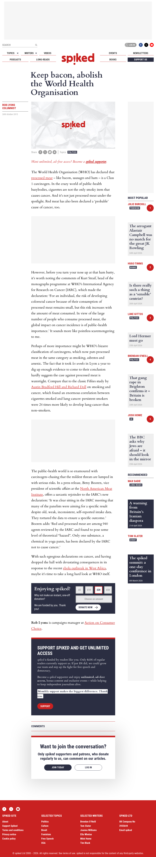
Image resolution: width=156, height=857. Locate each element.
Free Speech (47, 838)
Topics (10, 53)
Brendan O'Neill (138, 355)
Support (45, 706)
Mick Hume (85, 838)
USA (43, 842)
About (5, 821)
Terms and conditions (12, 830)
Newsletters (140, 53)
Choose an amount (94, 599)
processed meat (42, 178)
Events (113, 53)
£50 (108, 589)
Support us (140, 59)
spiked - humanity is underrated (78, 59)
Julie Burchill (137, 204)
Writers (29, 53)
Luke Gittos (135, 314)
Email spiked (125, 830)
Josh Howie (135, 415)
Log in (130, 44)
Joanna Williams (88, 830)
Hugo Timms (135, 263)
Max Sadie (134, 481)
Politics (72, 152)
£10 (89, 589)
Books (113, 59)
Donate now (85, 607)
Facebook (141, 45)
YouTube (152, 45)
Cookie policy (9, 838)
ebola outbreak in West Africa (84, 568)
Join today (58, 767)
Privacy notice (9, 834)
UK (131, 419)
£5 (79, 589)
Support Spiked (10, 825)
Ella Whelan (86, 834)
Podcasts (15, 59)
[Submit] (36, 45)
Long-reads (43, 59)
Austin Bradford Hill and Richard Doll (58, 387)
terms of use (69, 853)
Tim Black (85, 842)
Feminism (134, 208)
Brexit (44, 830)
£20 (98, 589)
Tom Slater (135, 536)
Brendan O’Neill (88, 821)
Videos (47, 53)
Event (133, 540)
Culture (44, 825)
